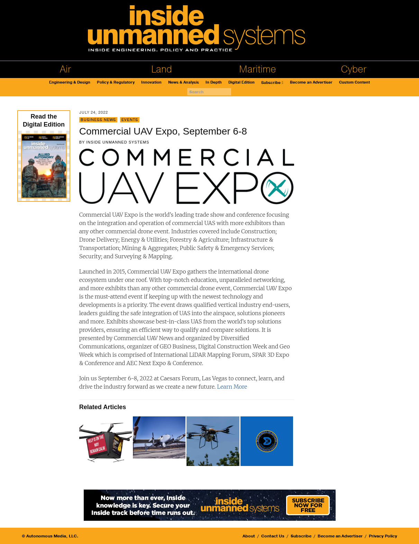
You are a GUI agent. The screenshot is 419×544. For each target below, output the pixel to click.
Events (129, 119)
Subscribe (271, 82)
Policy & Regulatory (116, 82)
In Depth (214, 82)
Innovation (151, 82)
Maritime (257, 69)
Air (65, 69)
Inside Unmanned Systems (117, 142)
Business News (98, 119)
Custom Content (354, 82)
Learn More (232, 386)
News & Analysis (183, 82)
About (249, 536)
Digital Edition (241, 82)
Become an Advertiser (311, 82)
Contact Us (272, 536)
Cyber (353, 69)
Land (161, 69)
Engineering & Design (69, 82)
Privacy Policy (383, 536)
